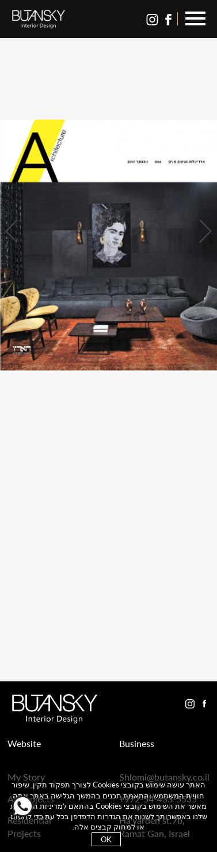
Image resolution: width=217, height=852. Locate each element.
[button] (195, 19)
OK (106, 839)
